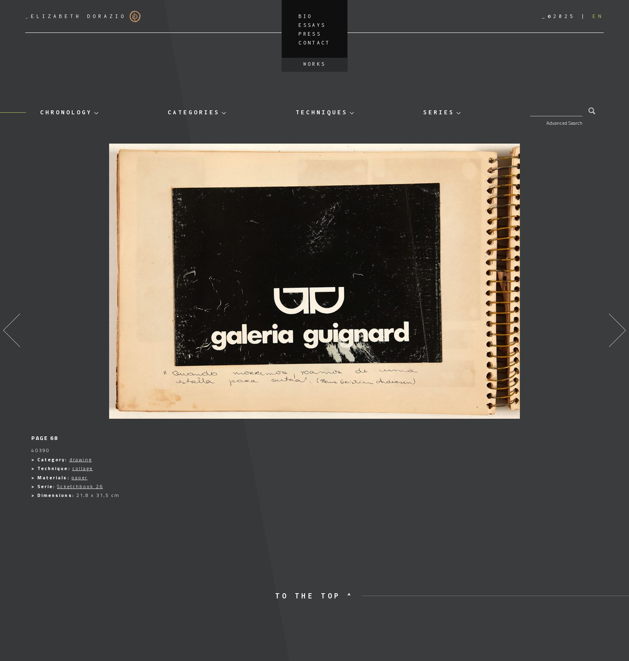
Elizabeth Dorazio (83, 16)
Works (314, 64)
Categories (194, 112)
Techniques (322, 112)
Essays (312, 25)
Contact (314, 43)
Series (439, 112)
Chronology (66, 112)
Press (309, 34)
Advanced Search (564, 123)
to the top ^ (314, 596)
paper (79, 477)
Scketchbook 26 (80, 486)
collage (82, 468)
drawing (80, 459)
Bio (305, 16)
